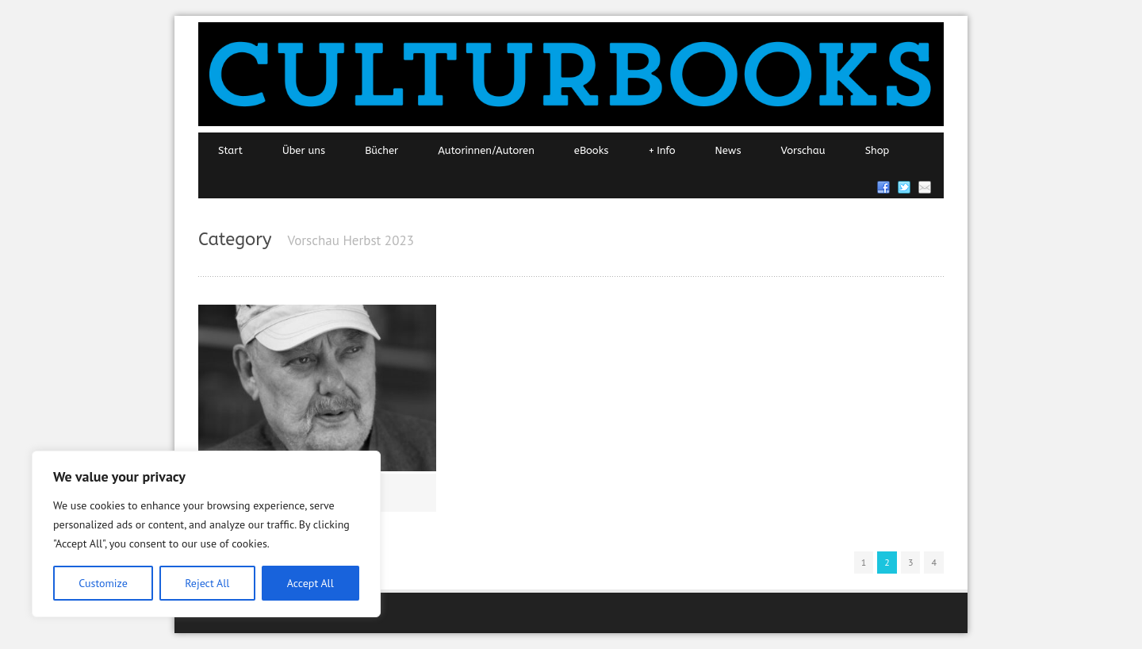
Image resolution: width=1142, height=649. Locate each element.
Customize (103, 583)
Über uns (303, 150)
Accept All (310, 583)
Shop (877, 150)
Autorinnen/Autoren (486, 150)
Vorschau (803, 150)
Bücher (381, 150)
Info (661, 150)
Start (230, 150)
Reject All (207, 583)
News (728, 150)
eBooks (591, 150)
